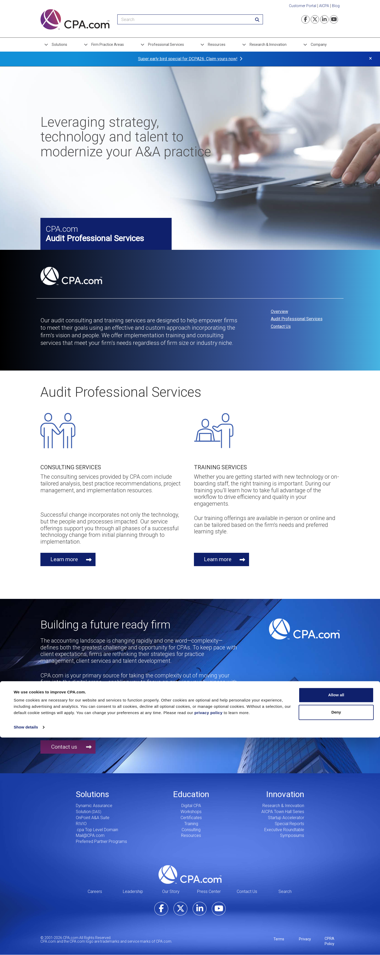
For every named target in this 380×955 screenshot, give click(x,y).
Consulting (191, 829)
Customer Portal (302, 6)
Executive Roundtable (284, 829)
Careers (95, 891)
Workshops (191, 811)
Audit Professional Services (297, 318)
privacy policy (208, 930)
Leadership (133, 891)
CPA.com (190, 874)
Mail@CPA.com (90, 835)
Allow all (336, 912)
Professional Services (166, 44)
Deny (336, 929)
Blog (336, 6)
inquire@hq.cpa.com (209, 703)
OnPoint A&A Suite (92, 817)
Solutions (59, 44)
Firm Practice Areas (107, 44)
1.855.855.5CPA (91, 710)
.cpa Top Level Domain (97, 829)
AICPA (324, 6)
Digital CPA (191, 805)
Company (319, 44)
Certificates (191, 817)
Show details (26, 944)
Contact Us (281, 326)
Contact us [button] (64, 747)
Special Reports (289, 823)
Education (191, 794)
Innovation (285, 794)
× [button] (370, 58)
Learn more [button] (64, 559)
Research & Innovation (268, 44)
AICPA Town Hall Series (282, 811)
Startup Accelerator (286, 817)
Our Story (171, 891)
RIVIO (81, 823)
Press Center (209, 891)
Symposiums (292, 835)
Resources (216, 44)
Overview (279, 311)
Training (191, 823)
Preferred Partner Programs (101, 841)
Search (285, 891)
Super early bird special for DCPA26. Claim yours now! (188, 58)
